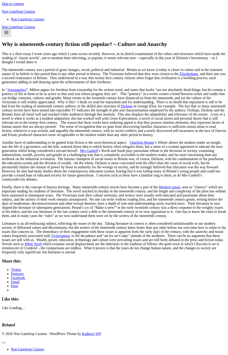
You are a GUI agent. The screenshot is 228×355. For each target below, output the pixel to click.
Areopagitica (16, 90)
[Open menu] (6, 33)
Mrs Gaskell (89, 151)
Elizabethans (189, 74)
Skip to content (13, 4)
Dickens (127, 106)
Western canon (169, 187)
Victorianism (60, 236)
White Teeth (33, 244)
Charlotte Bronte (142, 142)
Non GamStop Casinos (27, 19)
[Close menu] (3, 342)
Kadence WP (91, 334)
